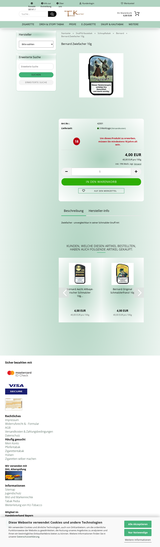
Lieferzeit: (67, 128)
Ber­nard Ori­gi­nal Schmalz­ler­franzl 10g (122, 291)
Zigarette (28, 24)
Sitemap (10, 490)
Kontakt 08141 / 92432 (31, 4)
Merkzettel (127, 3)
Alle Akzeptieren (138, 524)
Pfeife (72, 24)
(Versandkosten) (118, 129)
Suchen (36, 75)
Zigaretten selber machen (20, 459)
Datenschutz (12, 436)
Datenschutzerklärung (28, 536)
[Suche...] (52, 14)
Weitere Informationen (138, 539)
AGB (8, 428)
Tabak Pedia (12, 502)
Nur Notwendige (138, 532)
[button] (66, 172)
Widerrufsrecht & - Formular (22, 424)
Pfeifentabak (12, 448)
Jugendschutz (13, 494)
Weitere (134, 24)
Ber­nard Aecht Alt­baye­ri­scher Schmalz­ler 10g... (80, 293)
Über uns (60, 4)
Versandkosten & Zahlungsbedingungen (29, 432)
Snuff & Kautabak (112, 24)
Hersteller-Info (99, 211)
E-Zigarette (88, 24)
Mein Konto (12, 444)
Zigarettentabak (14, 451)
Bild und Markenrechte (19, 498)
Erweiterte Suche (36, 83)
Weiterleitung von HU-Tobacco (23, 506)
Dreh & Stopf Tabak (51, 24)
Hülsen (9, 455)
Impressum (12, 421)
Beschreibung (74, 211)
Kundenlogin (86, 3)
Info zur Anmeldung (46, 4)
